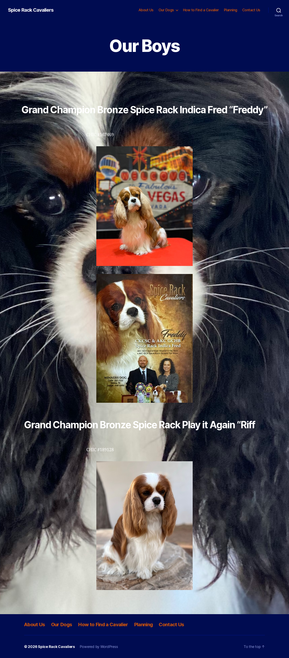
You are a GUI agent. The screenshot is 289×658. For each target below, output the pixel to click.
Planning (230, 10)
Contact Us (251, 10)
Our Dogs (166, 10)
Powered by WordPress (99, 647)
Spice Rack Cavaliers (31, 10)
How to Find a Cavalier (201, 10)
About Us (146, 10)
